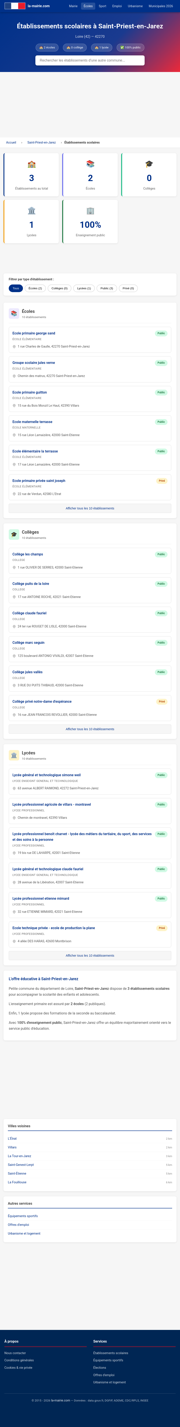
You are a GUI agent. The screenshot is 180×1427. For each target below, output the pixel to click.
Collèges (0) (60, 288)
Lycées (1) (84, 288)
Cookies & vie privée (18, 1368)
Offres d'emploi (18, 1225)
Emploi (117, 6)
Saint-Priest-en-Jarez (41, 142)
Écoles (88, 6)
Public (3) (106, 288)
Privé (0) (128, 288)
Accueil (11, 142)
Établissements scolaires (110, 1353)
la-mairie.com (60, 1400)
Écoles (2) (35, 288)
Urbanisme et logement (24, 1233)
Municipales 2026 (161, 6)
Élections (99, 1368)
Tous (16, 288)
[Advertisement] (90, 104)
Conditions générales (19, 1360)
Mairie (73, 6)
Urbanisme (135, 6)
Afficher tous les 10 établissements (90, 508)
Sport (102, 6)
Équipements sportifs (23, 1216)
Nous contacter (15, 1353)
